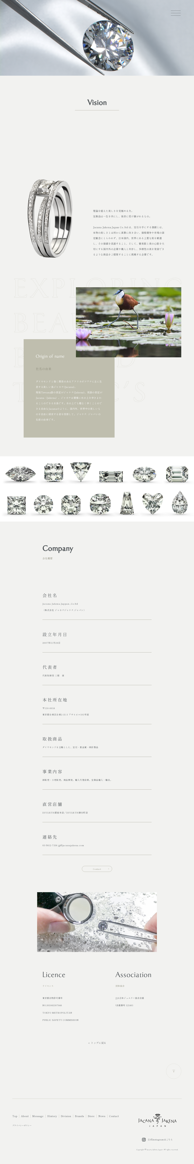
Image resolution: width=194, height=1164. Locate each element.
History (52, 1116)
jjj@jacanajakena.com (71, 845)
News (101, 1116)
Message (38, 1116)
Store (91, 1116)
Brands (79, 1116)
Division (66, 1116)
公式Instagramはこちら (157, 1139)
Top (14, 1116)
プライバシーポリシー (22, 1125)
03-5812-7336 (50, 845)
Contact (97, 869)
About (25, 1116)
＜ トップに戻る (97, 1043)
